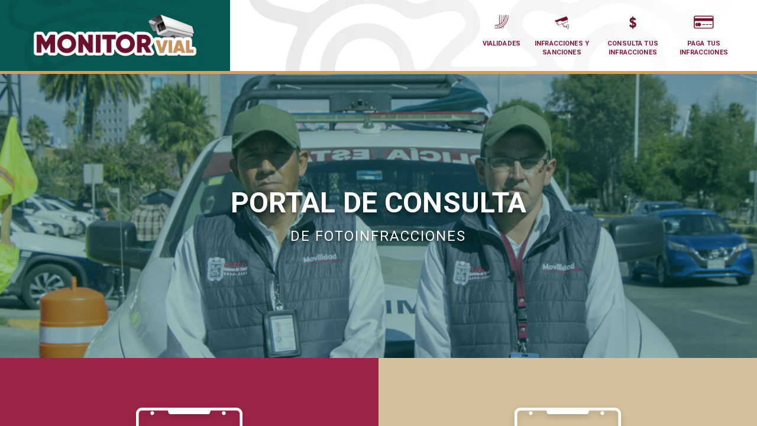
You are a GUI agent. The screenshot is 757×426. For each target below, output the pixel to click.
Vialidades (502, 29)
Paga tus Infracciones (704, 34)
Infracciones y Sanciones (562, 34)
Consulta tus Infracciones (632, 34)
